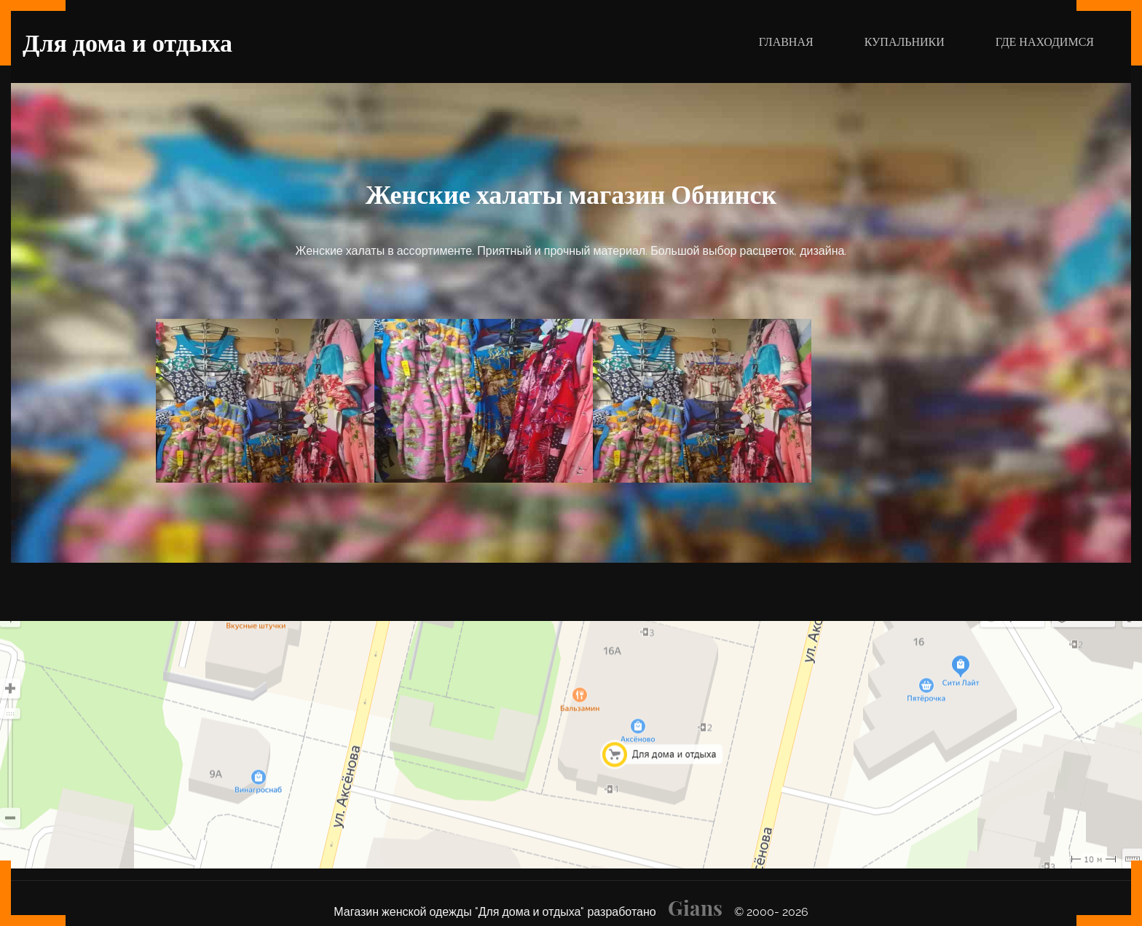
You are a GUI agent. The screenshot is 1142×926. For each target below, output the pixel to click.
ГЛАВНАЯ (792, 40)
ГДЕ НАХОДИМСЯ (1045, 41)
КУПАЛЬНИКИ (905, 41)
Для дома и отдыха (127, 41)
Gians (695, 907)
